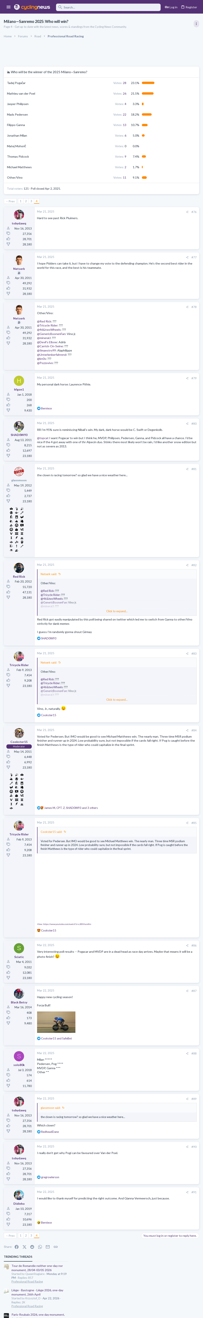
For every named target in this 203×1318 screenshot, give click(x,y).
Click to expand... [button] (83, 612)
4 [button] (72, 104)
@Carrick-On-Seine (50, 346)
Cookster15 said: (52, 837)
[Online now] (20, 431)
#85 (125, 828)
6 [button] (72, 135)
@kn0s (41, 358)
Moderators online (150, 390)
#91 (125, 1193)
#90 (125, 1147)
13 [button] (71, 125)
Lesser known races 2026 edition (164, 318)
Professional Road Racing (158, 93)
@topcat (43, 442)
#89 (125, 1095)
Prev (12, 201)
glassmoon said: (51, 1104)
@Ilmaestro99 (46, 350)
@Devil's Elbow (47, 342)
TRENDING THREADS (149, 68)
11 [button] (71, 177)
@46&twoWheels (49, 329)
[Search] (108, 7)
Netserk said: (49, 575)
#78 (125, 307)
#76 (125, 212)
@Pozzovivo (45, 363)
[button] (8, 7)
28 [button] (71, 83)
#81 (125, 470)
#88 (125, 1050)
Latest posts (145, 247)
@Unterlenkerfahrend (52, 354)
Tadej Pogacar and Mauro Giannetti (166, 334)
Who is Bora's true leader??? (161, 351)
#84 (125, 735)
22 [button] (71, 114)
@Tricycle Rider (47, 325)
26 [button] (71, 93)
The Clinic (149, 264)
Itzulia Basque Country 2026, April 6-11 (169, 151)
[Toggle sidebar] (196, 23)
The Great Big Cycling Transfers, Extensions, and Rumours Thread (167, 277)
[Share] (118, 212)
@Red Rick (44, 321)
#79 (125, 378)
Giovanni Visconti (154, 256)
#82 (125, 566)
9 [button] (72, 156)
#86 (125, 942)
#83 (125, 658)
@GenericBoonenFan (51, 334)
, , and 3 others (71, 813)
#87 (125, 987)
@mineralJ (44, 338)
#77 (125, 257)
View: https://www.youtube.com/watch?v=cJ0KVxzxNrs (64, 920)
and (57, 1035)
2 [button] (72, 167)
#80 (125, 423)
